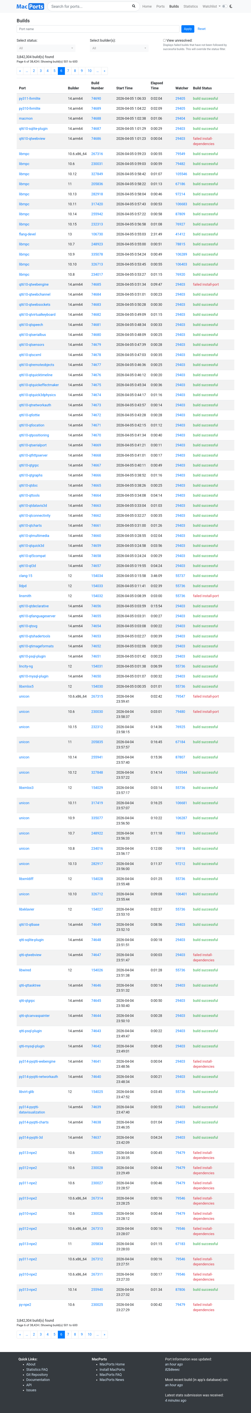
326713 (97, 264)
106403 (181, 264)
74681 (96, 325)
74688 (96, 118)
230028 (97, 1168)
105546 (181, 174)
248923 (97, 244)
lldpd (22, 586)
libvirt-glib (26, 1092)
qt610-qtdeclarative (34, 606)
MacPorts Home (112, 1364)
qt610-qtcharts (30, 526)
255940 (97, 1290)
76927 (180, 224)
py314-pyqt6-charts (34, 1122)
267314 (97, 1198)
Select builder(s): (103, 40)
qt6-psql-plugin (30, 1031)
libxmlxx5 (26, 686)
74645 (96, 1001)
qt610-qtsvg (28, 626)
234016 (97, 848)
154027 (97, 909)
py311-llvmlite (29, 98)
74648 (96, 940)
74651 (96, 656)
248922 (97, 833)
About (30, 1364)
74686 (96, 139)
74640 (96, 1077)
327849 (97, 174)
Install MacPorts (112, 1370)
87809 (180, 214)
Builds (174, 6)
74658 (96, 556)
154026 (97, 970)
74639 (96, 1107)
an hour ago (174, 1385)
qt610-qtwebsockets (34, 305)
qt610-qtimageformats (36, 646)
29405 (180, 98)
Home (147, 6)
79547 (180, 696)
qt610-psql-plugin (32, 656)
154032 (97, 596)
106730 (97, 234)
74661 (96, 526)
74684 (96, 294)
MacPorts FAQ (111, 1375)
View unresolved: (178, 40)
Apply (188, 29)
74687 (96, 129)
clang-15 (25, 576)
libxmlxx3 (26, 788)
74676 (96, 375)
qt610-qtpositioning (34, 435)
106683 (181, 204)
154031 (97, 666)
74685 (96, 284)
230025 (97, 1305)
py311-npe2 (28, 1183)
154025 (97, 1092)
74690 (96, 98)
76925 (180, 727)
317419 (97, 803)
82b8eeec (172, 1370)
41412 (180, 234)
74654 (96, 626)
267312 (97, 1259)
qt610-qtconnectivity (34, 516)
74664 (96, 495)
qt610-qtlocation (31, 425)
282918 (97, 194)
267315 (97, 696)
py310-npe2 (28, 1214)
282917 (97, 864)
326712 (97, 894)
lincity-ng (26, 666)
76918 (180, 848)
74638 (96, 1122)
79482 (180, 164)
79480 (180, 712)
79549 (180, 154)
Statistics (191, 6)
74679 (96, 345)
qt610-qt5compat (32, 556)
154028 (97, 879)
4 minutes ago (175, 1400)
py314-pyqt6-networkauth (38, 1077)
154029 (97, 788)
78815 (180, 244)
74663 (96, 506)
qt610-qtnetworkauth (35, 405)
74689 (96, 108)
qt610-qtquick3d (31, 546)
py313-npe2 (28, 1153)
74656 (96, 606)
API (29, 1385)
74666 (96, 475)
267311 (97, 1274)
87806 (180, 1290)
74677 (96, 365)
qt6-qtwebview (30, 955)
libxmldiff (26, 879)
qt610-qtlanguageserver (37, 616)
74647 (96, 955)
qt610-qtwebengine (34, 284)
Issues (31, 1390)
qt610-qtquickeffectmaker (39, 385)
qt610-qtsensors (31, 345)
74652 (96, 646)
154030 (97, 686)
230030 (97, 712)
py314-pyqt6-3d (31, 1137)
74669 (96, 445)
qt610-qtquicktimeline (36, 375)
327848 (97, 772)
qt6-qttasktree (30, 985)
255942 (97, 214)
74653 (96, 636)
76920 (180, 274)
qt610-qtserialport (33, 445)
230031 (97, 164)
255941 (97, 757)
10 (90, 71)
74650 (96, 676)
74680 (96, 335)
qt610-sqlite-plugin (33, 129)
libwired (25, 970)
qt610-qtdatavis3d (33, 506)
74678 (96, 355)
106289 (181, 254)
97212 (180, 864)
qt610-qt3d (27, 566)
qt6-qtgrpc (27, 1001)
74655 (96, 616)
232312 (97, 727)
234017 (97, 274)
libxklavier (26, 909)
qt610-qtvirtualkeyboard (37, 315)
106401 (181, 894)
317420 (97, 204)
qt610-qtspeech (31, 325)
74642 (96, 1046)
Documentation (38, 1380)
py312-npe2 (28, 1168)
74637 (96, 1137)
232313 (97, 224)
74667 (96, 465)
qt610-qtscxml (30, 355)
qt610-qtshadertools (34, 636)
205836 (97, 184)
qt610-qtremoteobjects (36, 365)
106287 (181, 818)
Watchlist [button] (210, 6)
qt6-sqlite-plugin (31, 940)
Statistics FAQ (37, 1370)
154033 (97, 586)
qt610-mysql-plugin (33, 676)
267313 (97, 1229)
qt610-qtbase (29, 925)
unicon (24, 696)
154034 (97, 576)
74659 (96, 546)
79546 (180, 1198)
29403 (180, 129)
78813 (180, 833)
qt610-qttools (29, 495)
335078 (97, 254)
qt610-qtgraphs (31, 475)
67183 (180, 1244)
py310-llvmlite (29, 108)
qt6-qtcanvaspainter (34, 1016)
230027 (97, 1183)
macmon (26, 118)
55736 (180, 586)
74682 (96, 315)
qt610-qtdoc (28, 485)
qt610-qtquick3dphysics (37, 395)
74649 (96, 925)
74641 (96, 1061)
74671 (96, 425)
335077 (97, 818)
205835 (97, 742)
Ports (160, 6)
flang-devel (27, 234)
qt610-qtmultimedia (34, 536)
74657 (96, 566)
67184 (180, 742)
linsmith (25, 596)
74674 (96, 395)
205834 (97, 1244)
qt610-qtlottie (29, 415)
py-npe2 (25, 1305)
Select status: (27, 40)
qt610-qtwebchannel (34, 294)
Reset (202, 29)
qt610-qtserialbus (32, 335)
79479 (180, 1153)
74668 (96, 455)
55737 (180, 576)
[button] (46, 48)
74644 (96, 1016)
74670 (96, 435)
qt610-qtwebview (32, 139)
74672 (96, 415)
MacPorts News (112, 1380)
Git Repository (37, 1375)
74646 (96, 985)
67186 (180, 184)
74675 (96, 385)
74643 (96, 1031)
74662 (96, 516)
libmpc (24, 154)
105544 (181, 772)
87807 (180, 757)
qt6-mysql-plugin (32, 1046)
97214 (180, 194)
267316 (97, 154)
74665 (96, 485)
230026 (97, 1214)
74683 (96, 305)
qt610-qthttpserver (33, 455)
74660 (96, 536)
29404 (180, 118)
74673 (96, 405)
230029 (97, 1153)
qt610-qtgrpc (29, 465)
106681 (181, 803)
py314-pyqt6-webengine (37, 1061)
